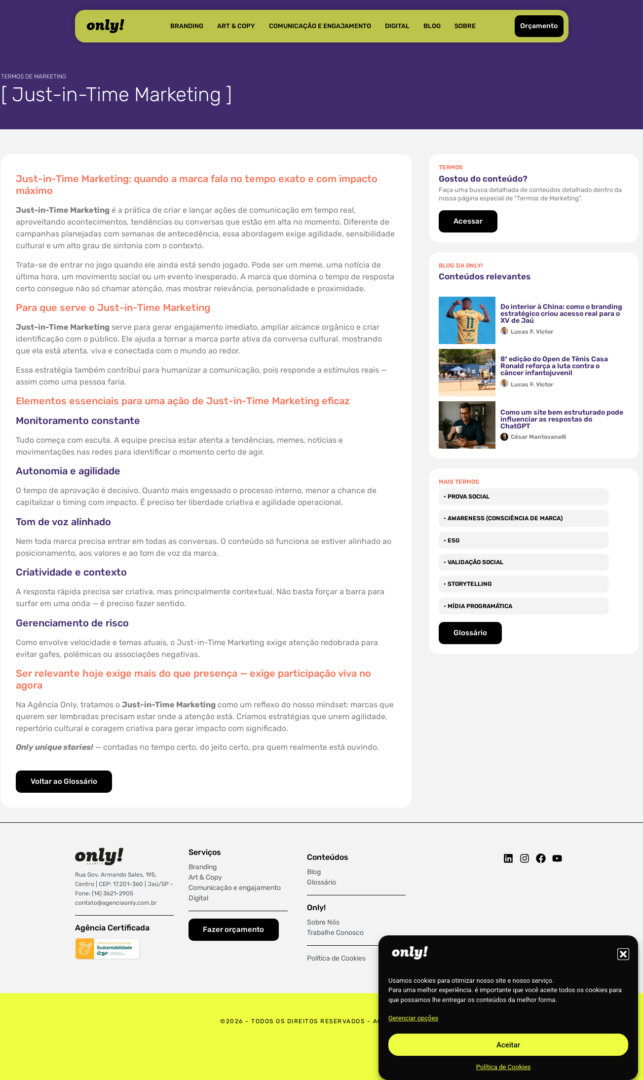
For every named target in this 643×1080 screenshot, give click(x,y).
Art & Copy (236, 26)
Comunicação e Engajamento (320, 26)
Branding (186, 26)
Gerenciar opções (413, 1018)
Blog (432, 26)
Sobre (465, 26)
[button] (623, 954)
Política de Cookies (503, 1067)
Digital (397, 26)
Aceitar (508, 1045)
